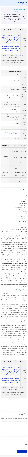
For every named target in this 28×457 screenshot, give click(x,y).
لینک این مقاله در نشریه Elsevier (12, 133)
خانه (24, 9)
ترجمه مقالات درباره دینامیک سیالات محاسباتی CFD (11, 10)
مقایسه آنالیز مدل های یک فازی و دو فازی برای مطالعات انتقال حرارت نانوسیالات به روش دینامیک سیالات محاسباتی (11, 39)
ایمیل (25, 444)
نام (26, 438)
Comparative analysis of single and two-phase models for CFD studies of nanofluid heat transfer (11, 49)
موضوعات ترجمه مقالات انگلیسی (16, 9)
